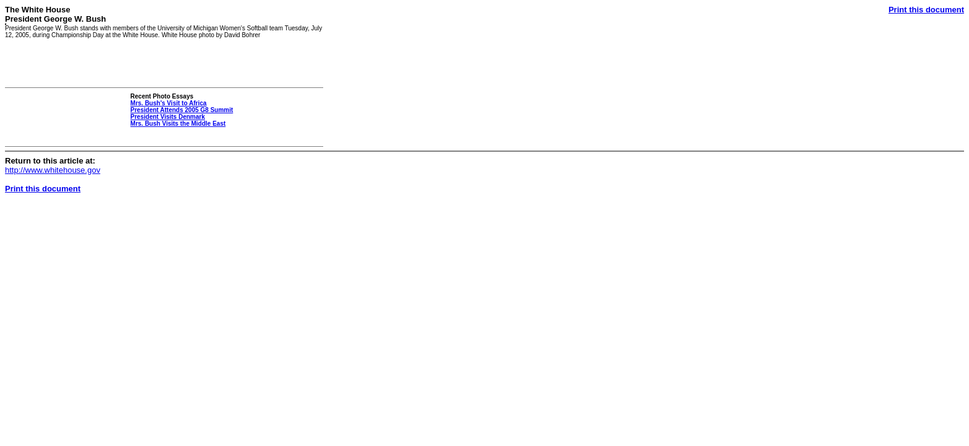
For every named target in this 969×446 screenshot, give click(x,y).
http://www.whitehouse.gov (52, 170)
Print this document (926, 9)
